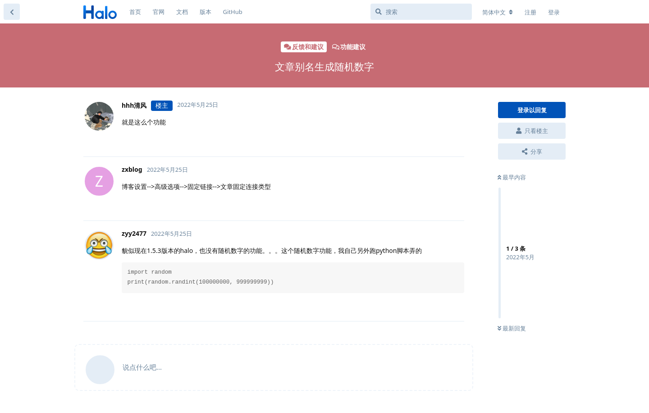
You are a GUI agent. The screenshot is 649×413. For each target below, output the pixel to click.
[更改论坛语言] (497, 12)
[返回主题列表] (12, 12)
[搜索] (421, 12)
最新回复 (512, 328)
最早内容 (512, 177)
